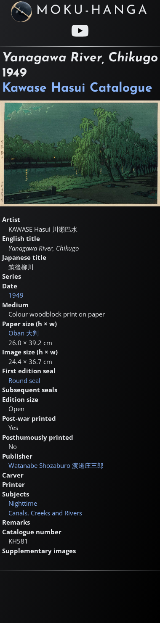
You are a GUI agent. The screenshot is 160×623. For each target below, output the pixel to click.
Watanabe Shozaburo (56, 465)
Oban (23, 333)
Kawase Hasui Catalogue (77, 88)
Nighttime (22, 503)
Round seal (24, 380)
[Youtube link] (80, 30)
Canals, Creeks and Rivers (45, 513)
